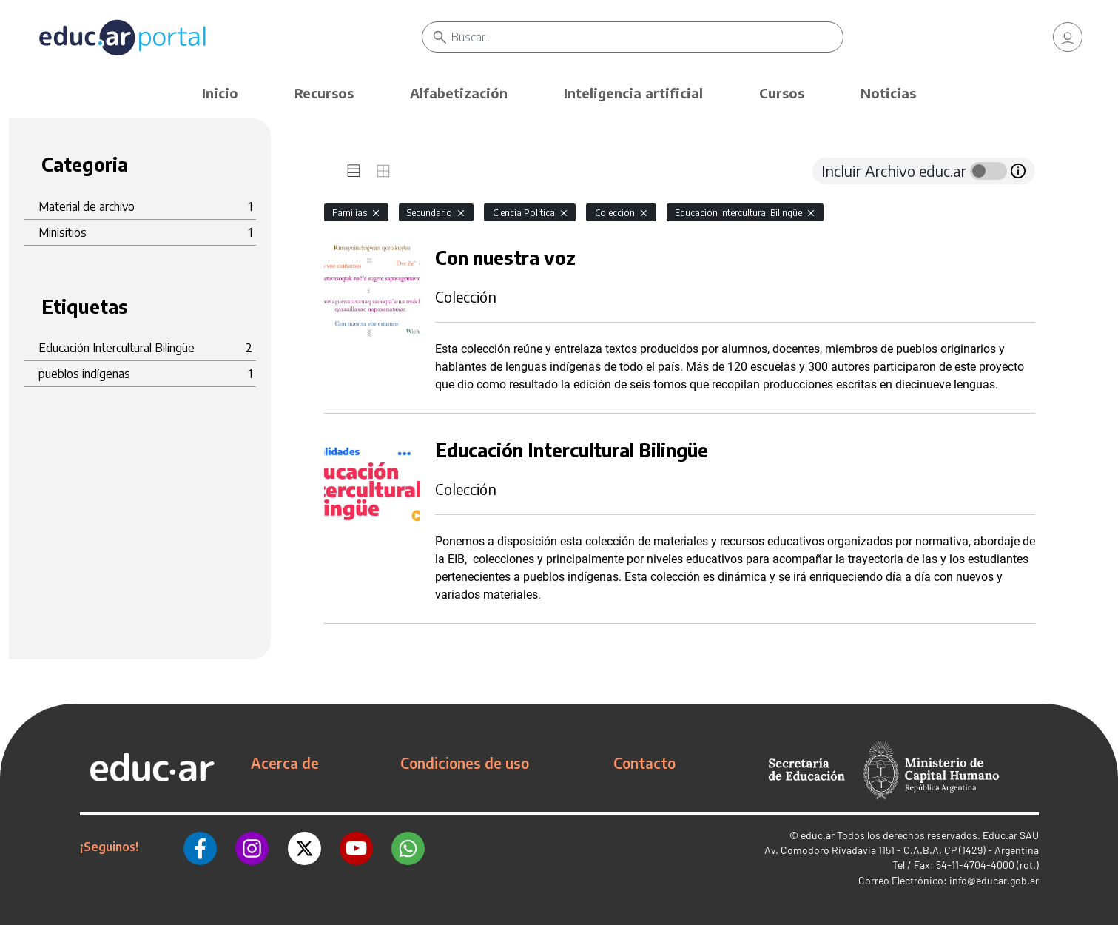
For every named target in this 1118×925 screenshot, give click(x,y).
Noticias (888, 92)
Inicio (220, 92)
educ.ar (818, 835)
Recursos (324, 92)
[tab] (353, 171)
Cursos (781, 92)
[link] (1067, 37)
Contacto (644, 763)
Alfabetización (459, 92)
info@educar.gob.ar (994, 880)
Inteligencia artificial (633, 92)
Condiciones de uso (464, 763)
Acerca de (285, 763)
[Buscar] (647, 37)
